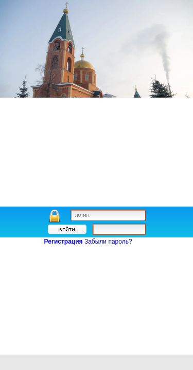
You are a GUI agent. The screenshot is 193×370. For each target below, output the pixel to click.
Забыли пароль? (108, 241)
